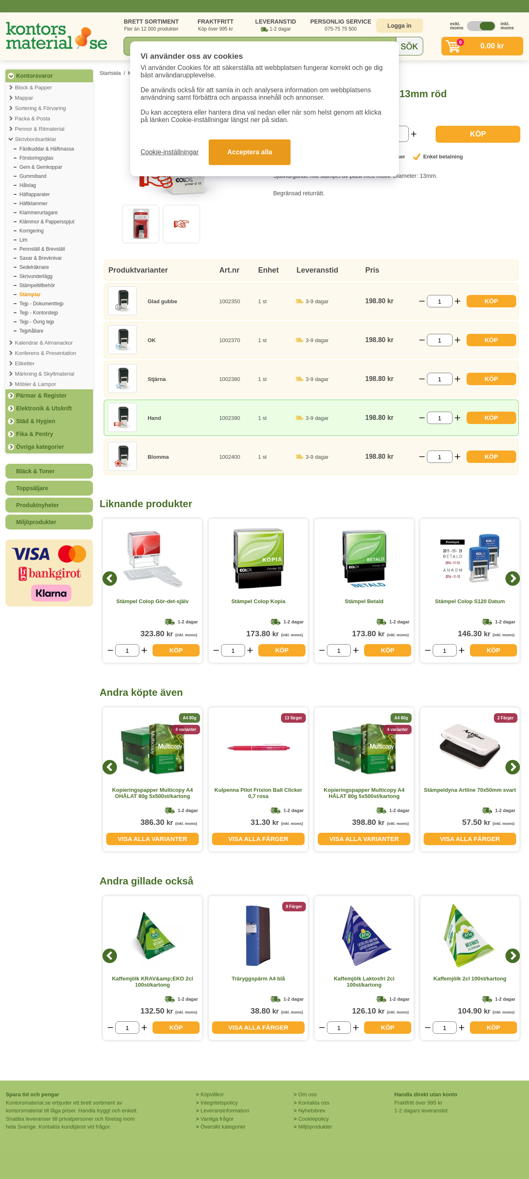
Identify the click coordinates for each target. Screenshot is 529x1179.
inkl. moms (505, 25)
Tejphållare (31, 331)
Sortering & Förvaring (40, 108)
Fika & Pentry (34, 434)
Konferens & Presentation (45, 353)
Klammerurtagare (38, 213)
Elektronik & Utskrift (44, 408)
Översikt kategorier (222, 1127)
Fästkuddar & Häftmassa (46, 149)
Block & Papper (33, 87)
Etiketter (25, 363)
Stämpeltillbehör (37, 285)
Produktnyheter (37, 505)
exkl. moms (454, 25)
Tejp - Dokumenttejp (41, 304)
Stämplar (30, 294)
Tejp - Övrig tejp (36, 322)
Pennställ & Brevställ (42, 249)
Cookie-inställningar (170, 152)
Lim (23, 240)
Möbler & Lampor (35, 384)
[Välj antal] (440, 301)
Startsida (110, 73)
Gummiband (32, 176)
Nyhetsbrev (312, 1110)
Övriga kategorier (40, 446)
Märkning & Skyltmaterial (44, 374)
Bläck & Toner (35, 471)
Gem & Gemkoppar (40, 167)
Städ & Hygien (35, 421)
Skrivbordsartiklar (35, 139)
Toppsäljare (32, 488)
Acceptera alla (249, 152)
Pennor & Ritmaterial (39, 129)
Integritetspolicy (219, 1103)
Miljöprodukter (36, 522)
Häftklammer (33, 203)
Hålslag (27, 185)
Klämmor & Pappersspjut (46, 222)
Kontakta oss (313, 1103)
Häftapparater (34, 194)
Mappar (24, 98)
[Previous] (109, 578)
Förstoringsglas (36, 158)
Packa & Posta (32, 118)
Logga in (399, 25)
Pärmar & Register (41, 395)
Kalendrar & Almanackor (44, 343)
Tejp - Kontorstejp (38, 313)
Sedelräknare (34, 267)
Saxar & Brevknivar (40, 258)
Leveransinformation (224, 1110)
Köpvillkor (212, 1094)
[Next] (512, 578)
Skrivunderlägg (35, 276)
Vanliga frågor (217, 1119)
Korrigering (31, 231)
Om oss (307, 1094)
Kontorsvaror (34, 75)
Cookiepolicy (313, 1119)
